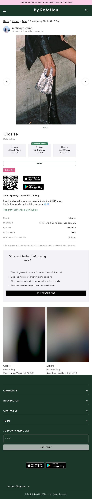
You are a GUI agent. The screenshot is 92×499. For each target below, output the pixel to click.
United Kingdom (16, 486)
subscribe (46, 447)
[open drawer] (4, 10)
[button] (46, 391)
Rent (39, 163)
